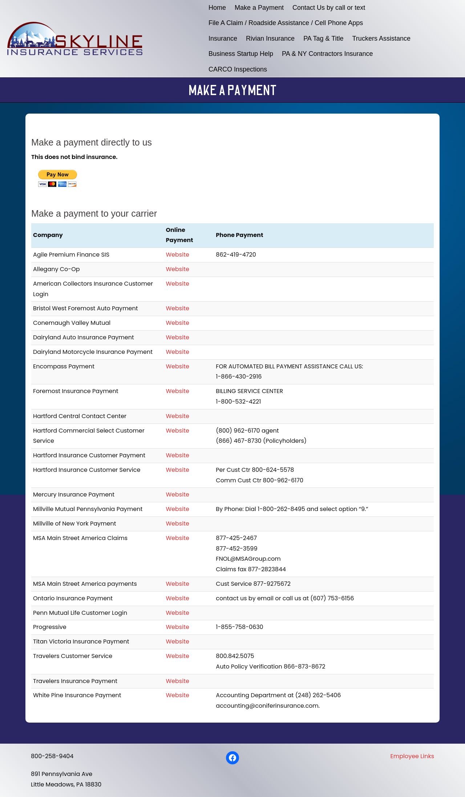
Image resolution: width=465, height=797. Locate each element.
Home (217, 7)
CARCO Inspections (238, 69)
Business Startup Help (241, 53)
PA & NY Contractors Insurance (327, 53)
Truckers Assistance (381, 38)
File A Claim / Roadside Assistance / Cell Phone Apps (286, 22)
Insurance (223, 38)
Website (177, 254)
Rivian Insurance (270, 38)
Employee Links (412, 756)
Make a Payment (259, 7)
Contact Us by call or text (328, 7)
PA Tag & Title (323, 38)
